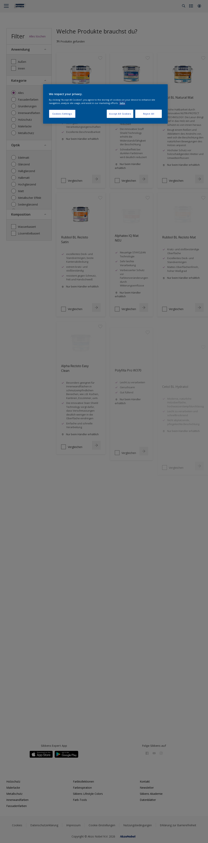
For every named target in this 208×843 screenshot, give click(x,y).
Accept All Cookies (120, 113)
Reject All (148, 113)
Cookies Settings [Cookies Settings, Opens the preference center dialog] (62, 113)
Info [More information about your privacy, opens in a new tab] (122, 103)
